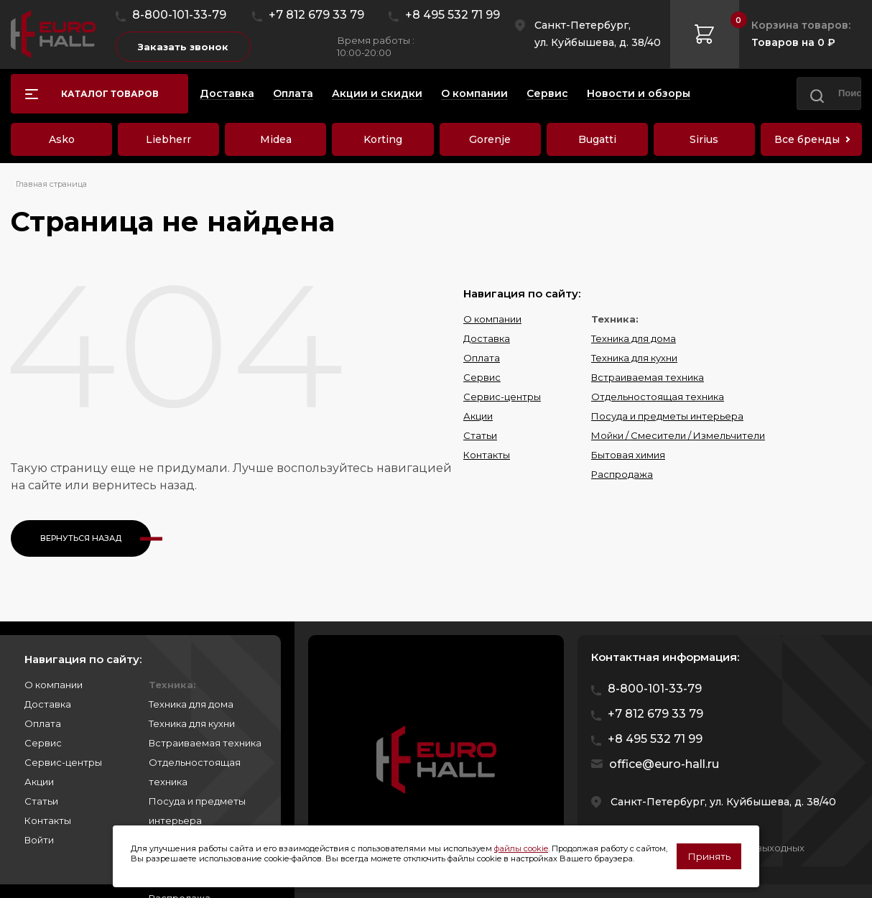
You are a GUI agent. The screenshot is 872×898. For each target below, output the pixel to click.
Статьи (480, 435)
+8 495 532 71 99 (452, 15)
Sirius (704, 139)
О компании (492, 319)
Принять (708, 856)
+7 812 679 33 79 (316, 15)
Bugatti (597, 139)
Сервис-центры (502, 396)
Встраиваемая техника (647, 377)
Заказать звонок (183, 46)
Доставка (486, 338)
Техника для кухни (634, 358)
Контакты (486, 454)
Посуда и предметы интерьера (667, 416)
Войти (39, 840)
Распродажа (622, 474)
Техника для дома (633, 338)
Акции (478, 416)
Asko (62, 139)
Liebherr (168, 139)
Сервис (482, 377)
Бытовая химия (628, 454)
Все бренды (807, 139)
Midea (276, 139)
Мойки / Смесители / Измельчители (678, 435)
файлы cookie (521, 848)
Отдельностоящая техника (657, 396)
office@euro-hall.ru (664, 764)
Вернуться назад (80, 538)
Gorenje (490, 139)
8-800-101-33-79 (179, 15)
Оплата (481, 358)
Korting (382, 139)
